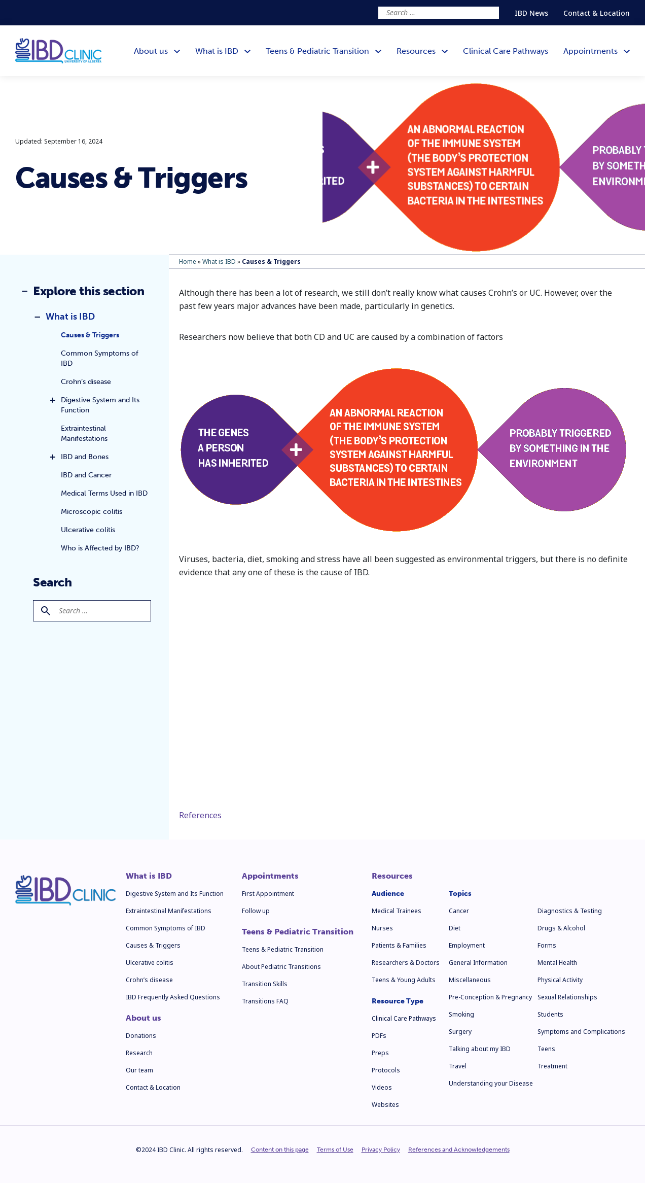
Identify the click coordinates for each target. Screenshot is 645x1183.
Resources (392, 876)
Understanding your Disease (491, 1083)
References (200, 815)
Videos (382, 1087)
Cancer (459, 911)
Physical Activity (560, 980)
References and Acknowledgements (459, 1149)
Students (550, 1014)
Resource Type (397, 1001)
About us (143, 1018)
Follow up (256, 911)
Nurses (382, 928)
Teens (546, 1049)
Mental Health (557, 962)
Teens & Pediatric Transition (297, 931)
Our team (139, 1070)
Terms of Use (335, 1149)
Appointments (270, 876)
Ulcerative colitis (88, 530)
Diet (454, 928)
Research (139, 1053)
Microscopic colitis (91, 511)
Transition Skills (265, 984)
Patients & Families (399, 945)
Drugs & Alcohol (561, 928)
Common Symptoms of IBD (99, 358)
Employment (467, 945)
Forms (547, 945)
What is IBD (70, 316)
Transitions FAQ (265, 1001)
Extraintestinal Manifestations (84, 433)
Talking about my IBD (480, 1049)
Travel (458, 1066)
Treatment (552, 1066)
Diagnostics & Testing (570, 911)
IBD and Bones (85, 457)
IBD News (531, 13)
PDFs (379, 1035)
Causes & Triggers (90, 335)
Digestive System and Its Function (100, 405)
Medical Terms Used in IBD (104, 493)
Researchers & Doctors (406, 962)
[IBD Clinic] (58, 51)
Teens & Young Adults (404, 980)
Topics (460, 893)
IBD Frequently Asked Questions (173, 997)
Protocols (386, 1070)
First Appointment (268, 893)
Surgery (460, 1031)
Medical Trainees (396, 911)
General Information (478, 962)
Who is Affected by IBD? (100, 548)
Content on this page (280, 1149)
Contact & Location (596, 13)
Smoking (461, 1014)
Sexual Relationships (567, 997)
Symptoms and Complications (581, 1031)
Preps (380, 1053)
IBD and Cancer (86, 475)
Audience (388, 893)
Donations (141, 1035)
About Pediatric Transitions (281, 966)
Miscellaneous (470, 980)
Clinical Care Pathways (404, 1018)
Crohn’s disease (86, 381)
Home (187, 261)
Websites (385, 1104)
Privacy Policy (381, 1149)
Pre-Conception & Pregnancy (490, 997)
